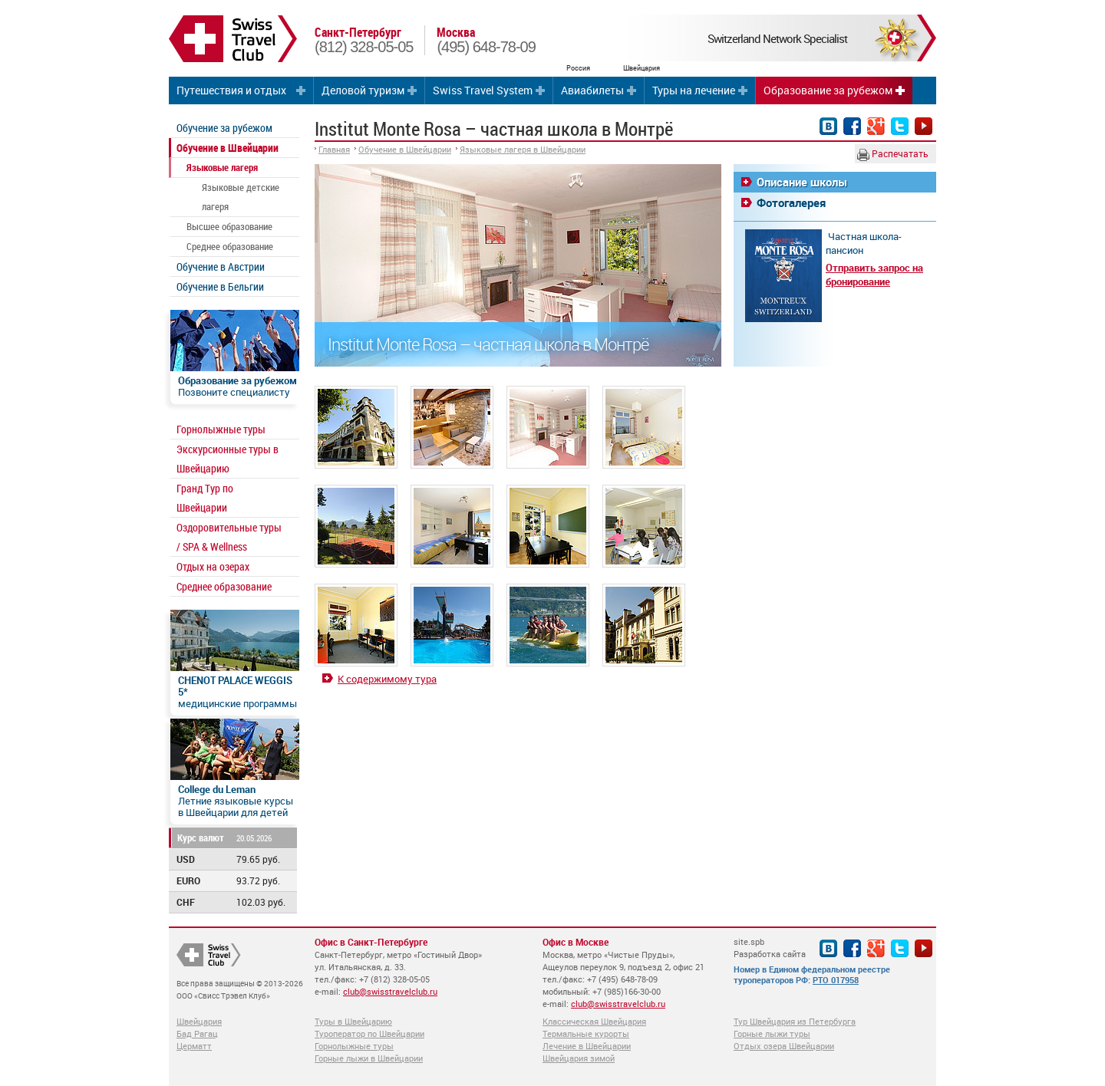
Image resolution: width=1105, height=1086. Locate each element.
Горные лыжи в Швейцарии (369, 1058)
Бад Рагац (197, 1033)
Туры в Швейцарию (353, 1021)
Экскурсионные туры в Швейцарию (227, 459)
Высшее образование (229, 226)
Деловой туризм (363, 90)
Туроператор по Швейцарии (369, 1033)
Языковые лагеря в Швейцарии (522, 149)
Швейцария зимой (579, 1058)
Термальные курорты (586, 1033)
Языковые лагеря (222, 167)
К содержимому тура (387, 679)
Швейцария (199, 1021)
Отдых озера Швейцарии (784, 1045)
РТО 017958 (836, 980)
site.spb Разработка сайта (770, 947)
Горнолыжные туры (221, 429)
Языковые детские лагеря (240, 196)
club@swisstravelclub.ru (390, 991)
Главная (334, 149)
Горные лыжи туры (772, 1033)
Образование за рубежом (828, 90)
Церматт (194, 1045)
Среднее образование (229, 246)
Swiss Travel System (483, 90)
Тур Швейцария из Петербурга (795, 1021)
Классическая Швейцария (594, 1021)
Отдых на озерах (212, 566)
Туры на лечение (693, 90)
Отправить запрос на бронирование (874, 274)
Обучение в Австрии (220, 266)
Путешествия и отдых (231, 90)
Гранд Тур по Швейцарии (204, 498)
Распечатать (893, 154)
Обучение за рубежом (224, 127)
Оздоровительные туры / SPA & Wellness (229, 537)
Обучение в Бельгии (220, 286)
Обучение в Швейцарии (227, 147)
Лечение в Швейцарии (587, 1045)
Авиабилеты (592, 90)
